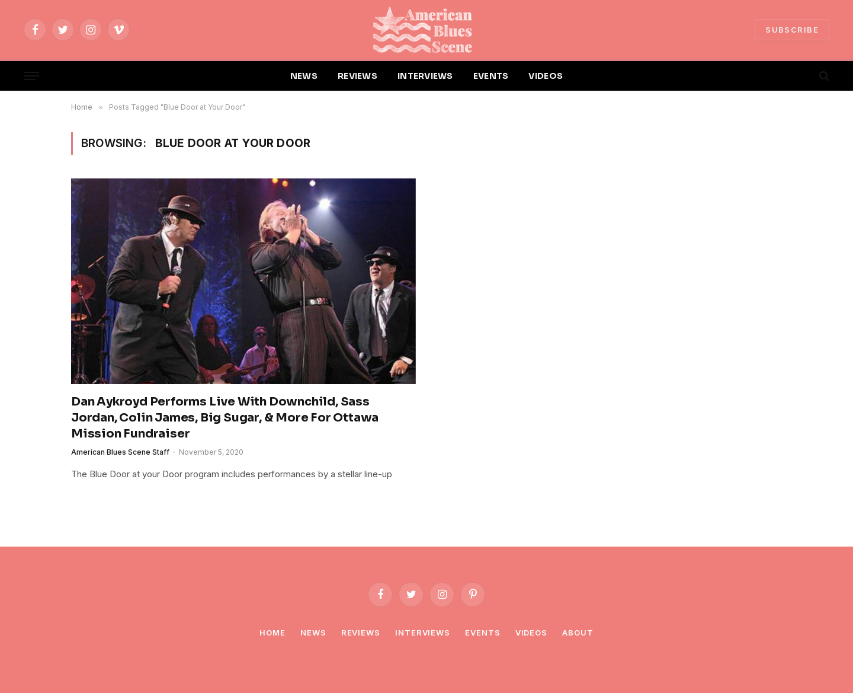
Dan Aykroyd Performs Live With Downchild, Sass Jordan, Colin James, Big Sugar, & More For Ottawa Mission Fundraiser (225, 417)
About (578, 632)
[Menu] (31, 76)
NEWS (304, 76)
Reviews (360, 632)
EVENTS (491, 76)
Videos (531, 632)
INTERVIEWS (425, 76)
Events (482, 632)
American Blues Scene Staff (120, 452)
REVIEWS (357, 76)
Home (272, 632)
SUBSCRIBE (792, 29)
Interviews (422, 632)
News (313, 632)
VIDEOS (545, 76)
